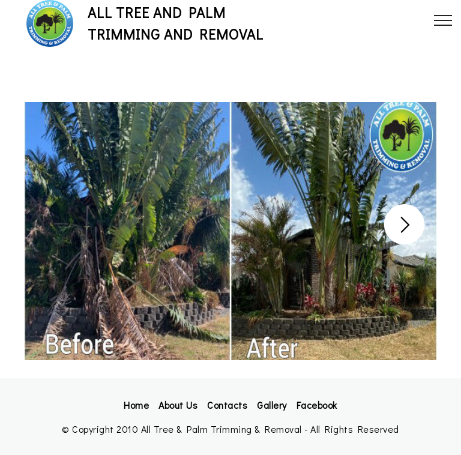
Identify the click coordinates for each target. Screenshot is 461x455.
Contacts (227, 405)
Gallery (272, 405)
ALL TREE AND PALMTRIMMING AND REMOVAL (176, 23)
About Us (177, 405)
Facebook (317, 405)
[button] (404, 224)
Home (136, 405)
